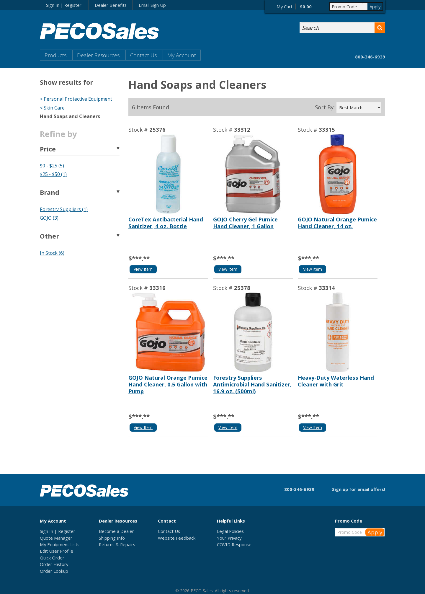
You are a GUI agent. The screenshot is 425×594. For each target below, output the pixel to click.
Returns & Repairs (117, 544)
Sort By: (325, 107)
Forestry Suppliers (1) (64, 209)
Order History (54, 564)
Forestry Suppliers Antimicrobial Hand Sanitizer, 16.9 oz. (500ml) (252, 384)
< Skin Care (52, 108)
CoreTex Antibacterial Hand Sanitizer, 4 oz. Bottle (165, 223)
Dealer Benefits (111, 5)
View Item (143, 269)
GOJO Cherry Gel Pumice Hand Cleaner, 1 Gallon (245, 223)
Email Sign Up (152, 5)
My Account (181, 55)
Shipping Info (112, 538)
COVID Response (234, 544)
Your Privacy (229, 538)
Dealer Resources (98, 55)
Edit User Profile (56, 551)
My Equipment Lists (59, 544)
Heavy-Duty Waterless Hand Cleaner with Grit (336, 381)
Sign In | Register (63, 5)
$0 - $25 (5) (52, 165)
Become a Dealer (116, 531)
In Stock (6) (52, 253)
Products (55, 55)
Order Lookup (54, 571)
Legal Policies (230, 531)
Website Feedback (176, 538)
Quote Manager (56, 538)
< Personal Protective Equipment (76, 99)
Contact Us (143, 55)
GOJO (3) (49, 218)
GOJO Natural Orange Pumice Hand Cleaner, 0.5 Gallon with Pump (167, 384)
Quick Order (52, 558)
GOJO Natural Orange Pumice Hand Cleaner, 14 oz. (337, 223)
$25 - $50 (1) (53, 174)
